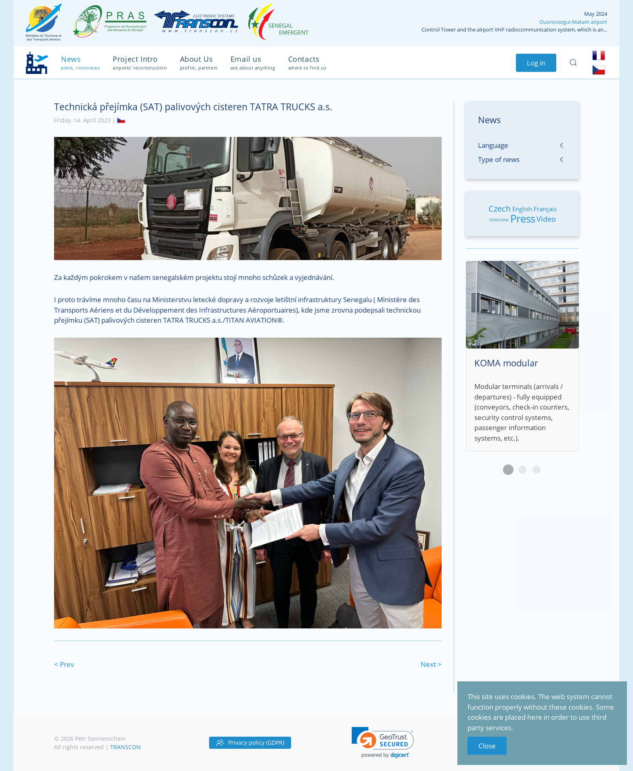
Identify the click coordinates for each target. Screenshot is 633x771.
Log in (536, 62)
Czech (499, 208)
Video (546, 219)
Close (487, 745)
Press (522, 218)
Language (493, 145)
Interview (499, 219)
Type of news (499, 159)
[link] (382, 742)
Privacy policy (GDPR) (250, 743)
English (522, 209)
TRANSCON (125, 747)
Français (545, 209)
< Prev (64, 664)
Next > (431, 664)
